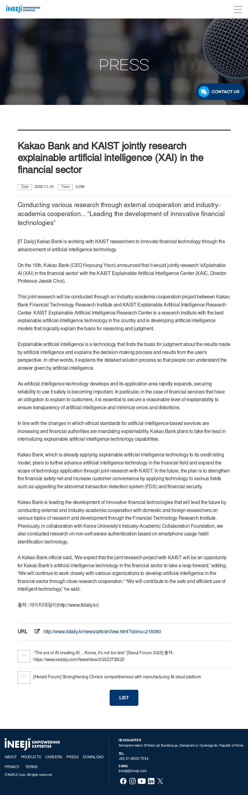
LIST (123, 698)
